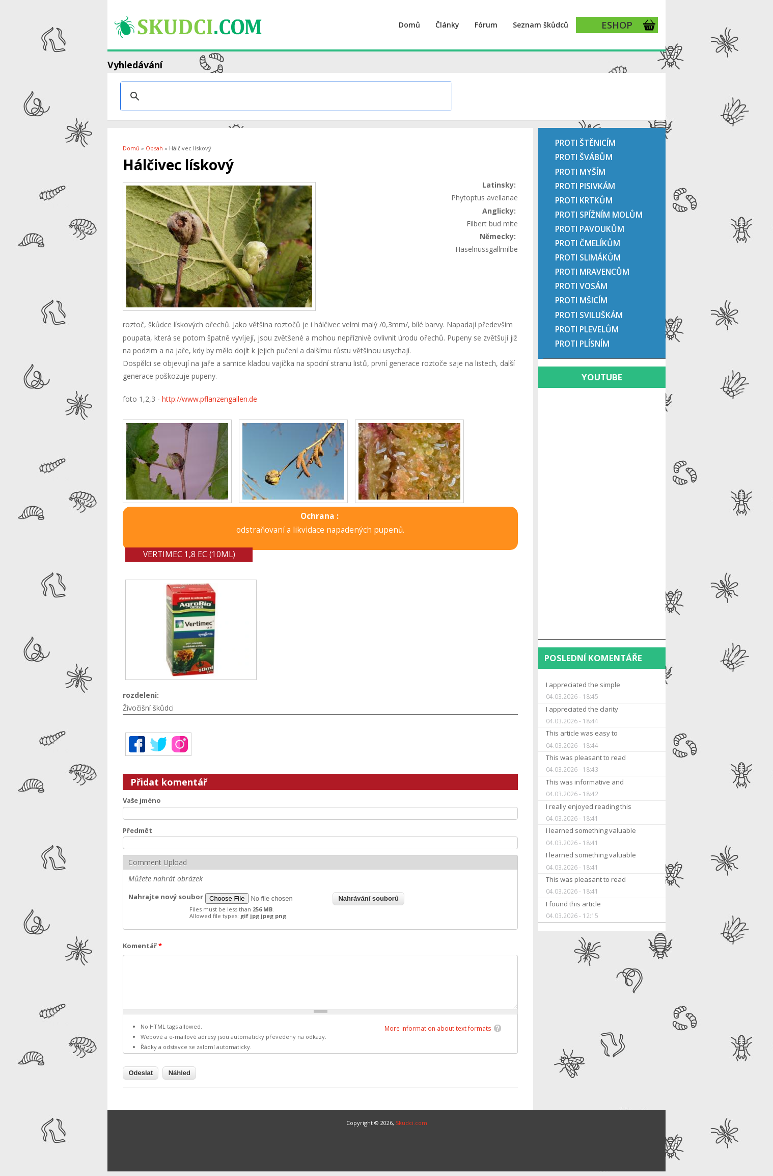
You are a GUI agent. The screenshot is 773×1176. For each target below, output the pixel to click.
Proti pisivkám (585, 186)
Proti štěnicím (585, 142)
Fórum (486, 25)
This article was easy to (582, 733)
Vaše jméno (142, 800)
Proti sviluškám (589, 315)
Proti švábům (584, 157)
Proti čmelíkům (587, 243)
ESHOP (616, 25)
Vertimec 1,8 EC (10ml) (189, 554)
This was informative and (585, 782)
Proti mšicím (581, 300)
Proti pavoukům (589, 228)
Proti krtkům (584, 200)
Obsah (154, 148)
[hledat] (284, 96)
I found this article (573, 903)
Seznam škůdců (540, 25)
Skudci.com (411, 1123)
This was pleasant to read (586, 757)
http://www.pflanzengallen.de (209, 399)
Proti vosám (581, 286)
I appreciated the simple (583, 684)
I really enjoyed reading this (588, 806)
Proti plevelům (587, 329)
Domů (409, 25)
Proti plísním (582, 343)
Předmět (137, 830)
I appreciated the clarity (582, 709)
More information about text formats (437, 1028)
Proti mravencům (592, 271)
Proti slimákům (588, 257)
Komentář (142, 945)
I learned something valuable (591, 830)
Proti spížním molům (599, 214)
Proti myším (580, 171)
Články (447, 25)
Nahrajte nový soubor (165, 896)
